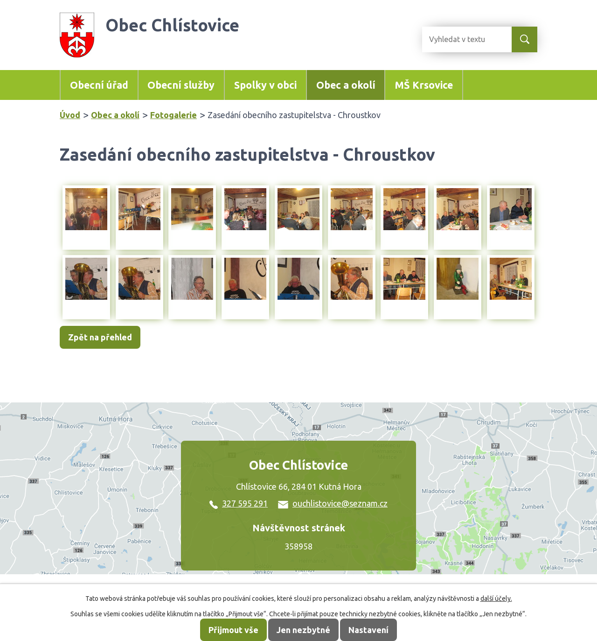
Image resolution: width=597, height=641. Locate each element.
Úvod (70, 115)
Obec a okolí (345, 85)
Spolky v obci (265, 85)
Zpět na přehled (100, 337)
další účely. (496, 598)
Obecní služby (181, 85)
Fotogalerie (173, 115)
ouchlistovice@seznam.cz (333, 503)
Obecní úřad (99, 85)
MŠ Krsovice (424, 85)
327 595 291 (238, 503)
